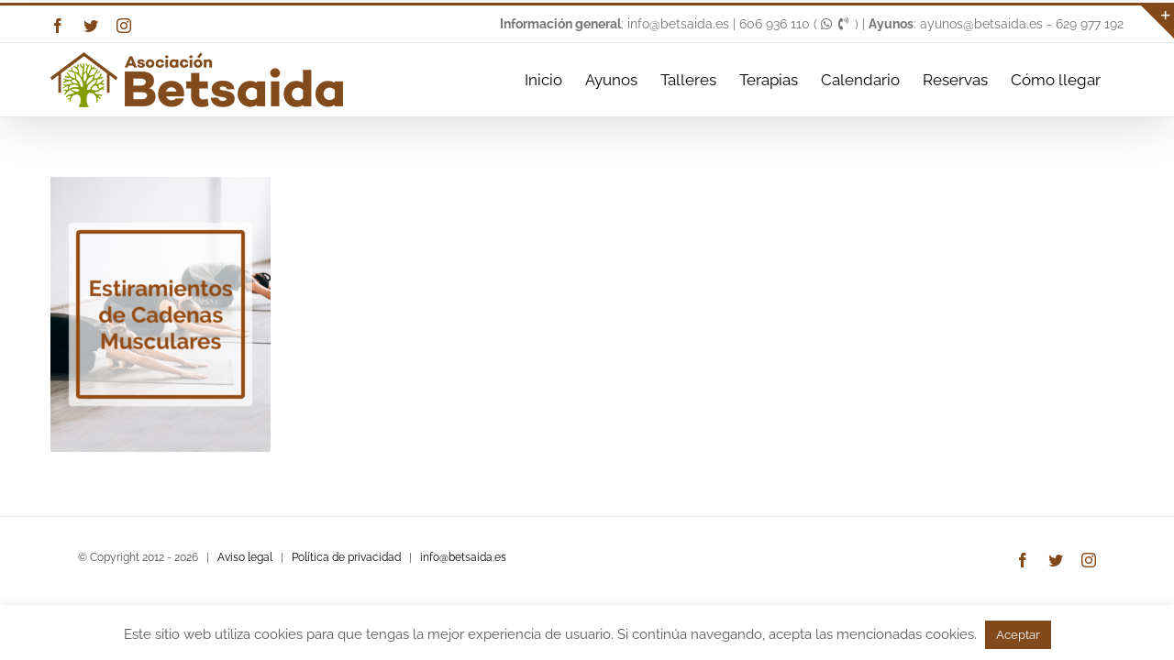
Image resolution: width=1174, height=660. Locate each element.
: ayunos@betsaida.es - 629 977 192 (996, 23)
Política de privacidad (346, 557)
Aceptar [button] (1018, 635)
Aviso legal (244, 557)
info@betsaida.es (463, 557)
